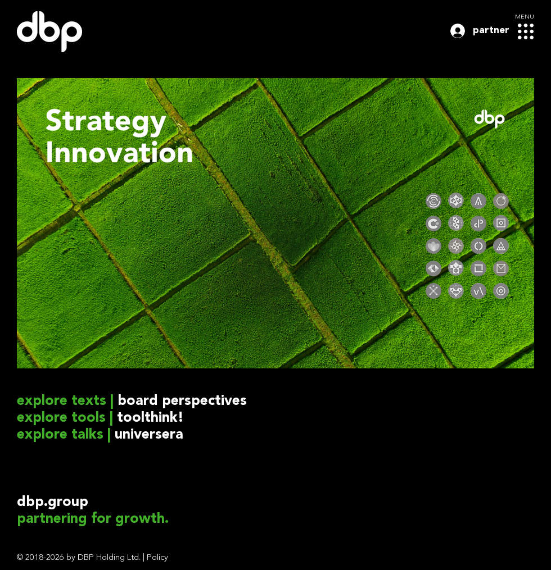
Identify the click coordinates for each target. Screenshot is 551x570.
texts (88, 401)
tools (88, 418)
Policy (157, 558)
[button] (526, 31)
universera (149, 435)
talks (87, 435)
